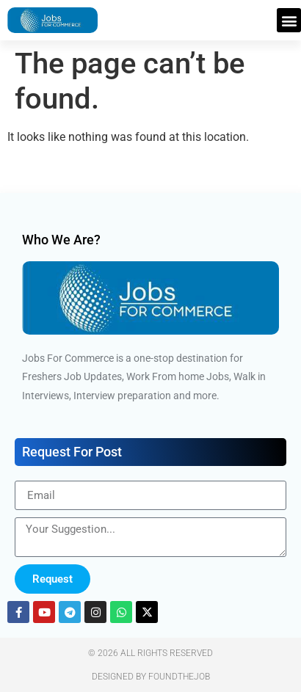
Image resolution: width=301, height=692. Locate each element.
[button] (289, 20)
